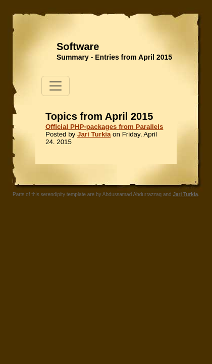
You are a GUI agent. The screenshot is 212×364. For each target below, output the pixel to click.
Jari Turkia (94, 134)
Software (78, 46)
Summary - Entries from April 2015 (114, 57)
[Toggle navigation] (55, 86)
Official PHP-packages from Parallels (104, 126)
